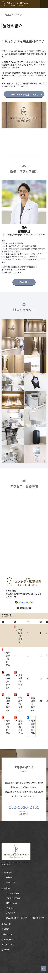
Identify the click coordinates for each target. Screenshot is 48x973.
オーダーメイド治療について (24, 94)
